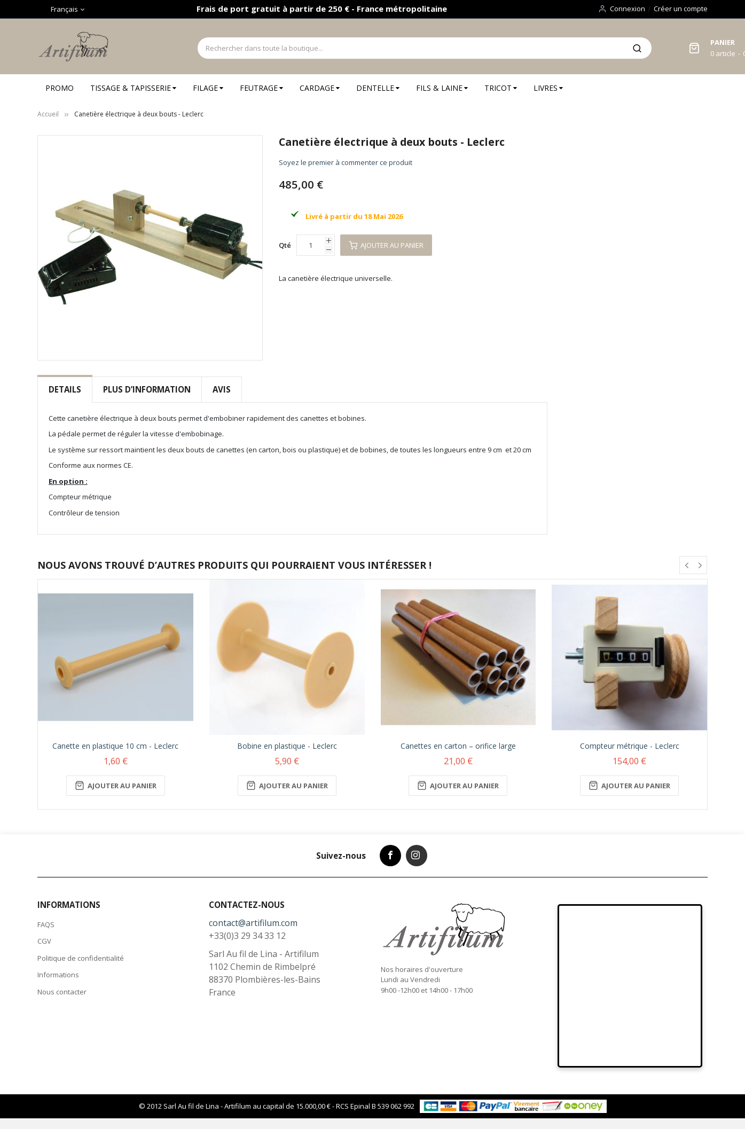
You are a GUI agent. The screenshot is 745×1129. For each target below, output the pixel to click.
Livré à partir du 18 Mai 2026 (354, 216)
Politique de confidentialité (80, 958)
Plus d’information (147, 389)
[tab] (64, 390)
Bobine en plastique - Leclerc (287, 746)
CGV (44, 941)
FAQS (45, 924)
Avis (222, 389)
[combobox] (410, 48)
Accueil (48, 114)
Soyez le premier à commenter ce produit (345, 162)
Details (65, 389)
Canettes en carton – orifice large (458, 746)
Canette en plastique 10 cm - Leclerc (115, 746)
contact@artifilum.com (253, 923)
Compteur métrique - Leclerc (629, 746)
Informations (58, 974)
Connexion (627, 8)
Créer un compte (681, 8)
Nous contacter (62, 992)
